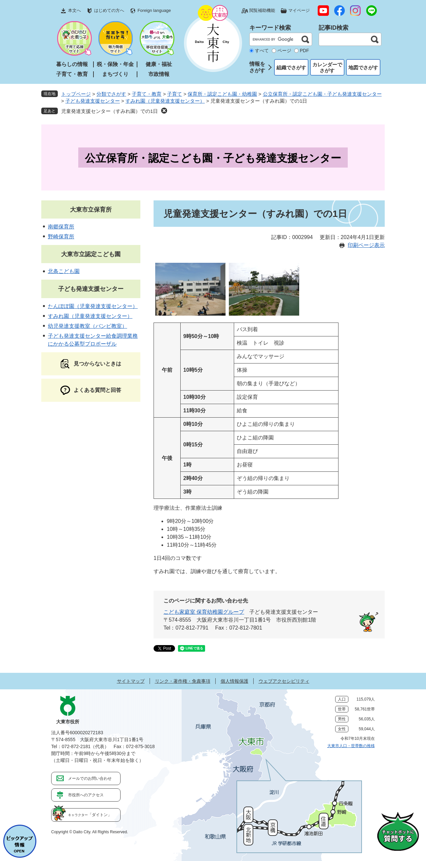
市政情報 (158, 74)
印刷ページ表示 (366, 245)
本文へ (74, 10)
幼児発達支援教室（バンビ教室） (87, 326)
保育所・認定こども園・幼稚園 (222, 94)
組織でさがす (291, 67)
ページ (284, 50)
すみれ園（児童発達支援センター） (165, 101)
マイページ (299, 10)
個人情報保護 (234, 681)
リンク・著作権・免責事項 (182, 681)
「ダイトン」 (90, 814)
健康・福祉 (159, 64)
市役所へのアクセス (86, 795)
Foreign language (154, 10)
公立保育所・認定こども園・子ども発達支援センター (322, 94)
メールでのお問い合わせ (90, 778)
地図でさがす (363, 67)
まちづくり (115, 74)
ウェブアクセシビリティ (284, 681)
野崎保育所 (61, 236)
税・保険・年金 (115, 64)
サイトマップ (131, 681)
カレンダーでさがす (327, 67)
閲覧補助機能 (262, 10)
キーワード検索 (270, 27)
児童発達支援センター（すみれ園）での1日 (109, 111)
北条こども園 (64, 271)
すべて (262, 50)
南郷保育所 (61, 226)
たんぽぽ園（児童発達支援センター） (93, 306)
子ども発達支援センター (92, 101)
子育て (174, 94)
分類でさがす (111, 94)
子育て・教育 (72, 74)
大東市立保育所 (91, 209)
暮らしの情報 (72, 64)
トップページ (76, 94)
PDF (304, 50)
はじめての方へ (109, 10)
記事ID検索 (333, 27)
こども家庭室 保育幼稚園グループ (203, 612)
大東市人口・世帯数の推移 (351, 745)
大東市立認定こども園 (91, 254)
